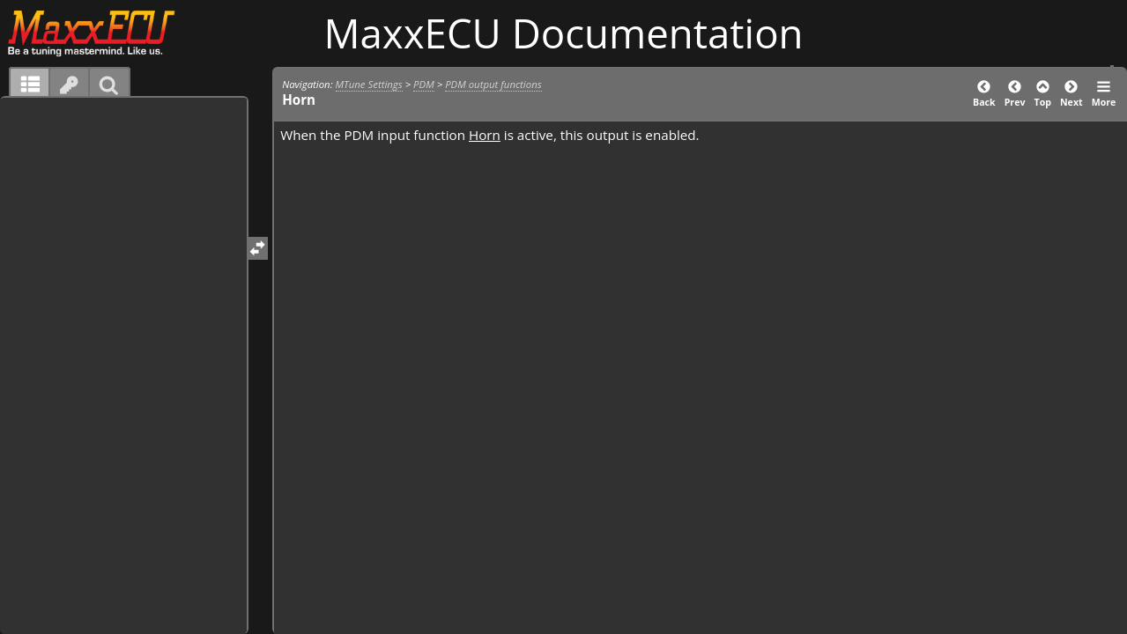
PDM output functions (493, 84)
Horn (484, 135)
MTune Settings (369, 84)
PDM (423, 84)
